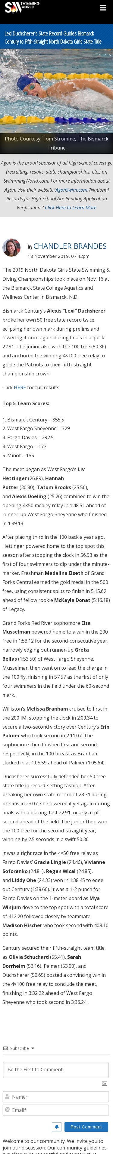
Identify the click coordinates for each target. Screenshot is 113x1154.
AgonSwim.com (71, 190)
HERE (20, 387)
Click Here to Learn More (70, 207)
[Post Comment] (86, 1127)
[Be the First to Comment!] (56, 1070)
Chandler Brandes (70, 246)
